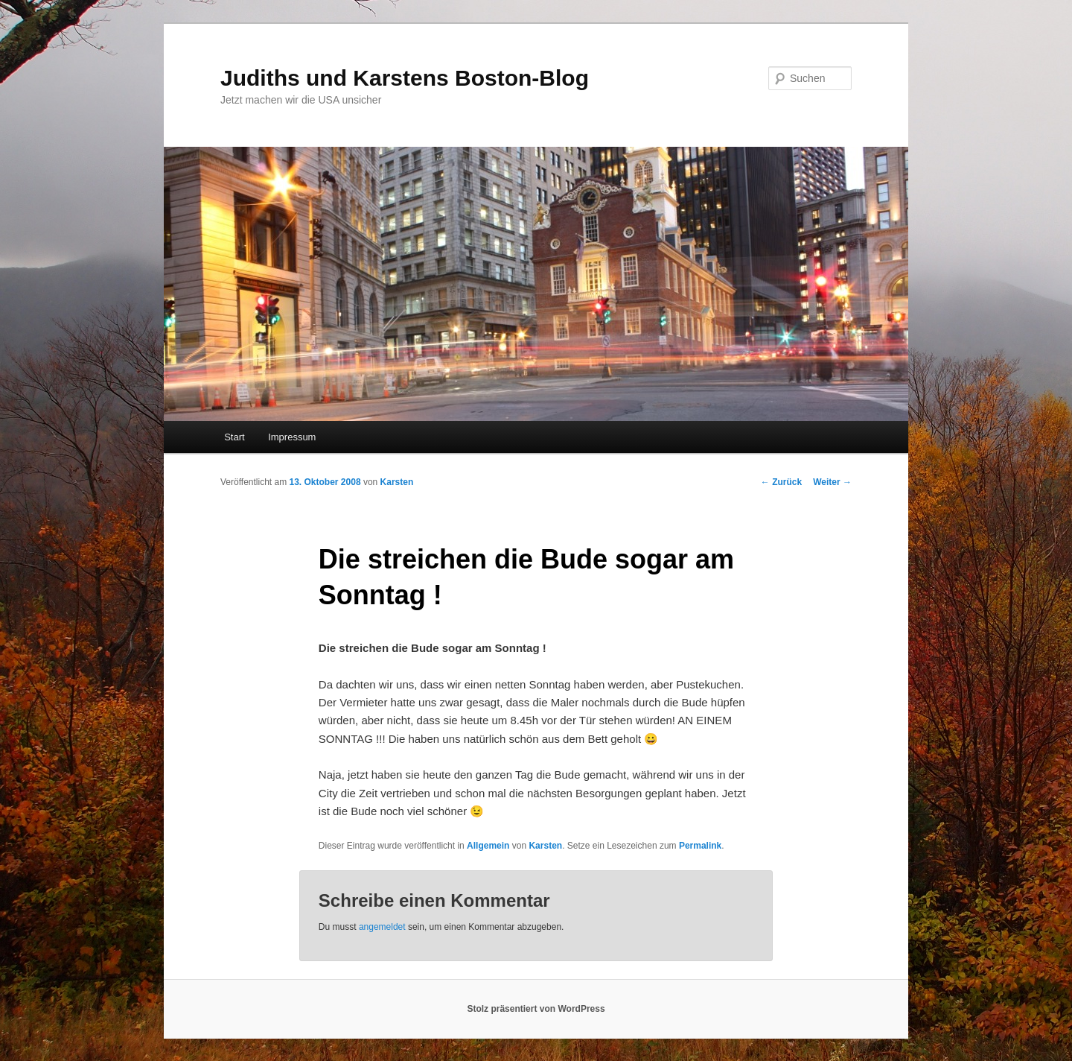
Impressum (292, 437)
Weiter (832, 482)
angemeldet (382, 927)
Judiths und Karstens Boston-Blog (404, 78)
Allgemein (488, 845)
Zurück (781, 482)
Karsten (397, 482)
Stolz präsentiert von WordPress (535, 1009)
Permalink (700, 845)
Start (234, 437)
